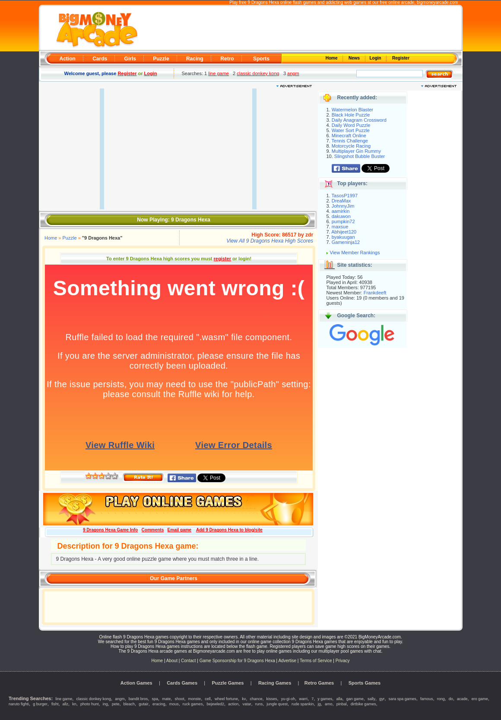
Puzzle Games (228, 682)
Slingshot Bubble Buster (359, 156)
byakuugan (343, 237)
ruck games (193, 704)
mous (174, 704)
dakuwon (341, 216)
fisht (55, 704)
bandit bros (138, 699)
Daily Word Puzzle (351, 125)
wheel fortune (226, 699)
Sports (261, 59)
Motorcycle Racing (351, 145)
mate (166, 699)
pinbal (341, 704)
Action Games (136, 682)
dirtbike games (363, 704)
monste (194, 699)
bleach (129, 704)
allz (66, 704)
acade (462, 699)
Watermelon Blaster (352, 109)
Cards (99, 59)
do (451, 699)
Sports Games (365, 682)
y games (324, 699)
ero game (480, 699)
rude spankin (303, 704)
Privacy (343, 660)
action (233, 704)
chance (256, 699)
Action (68, 59)
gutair (144, 704)
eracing (158, 704)
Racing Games (274, 682)
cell (208, 699)
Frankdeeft (375, 292)
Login (376, 58)
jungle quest (277, 704)
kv (244, 699)
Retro (227, 59)
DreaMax (341, 200)
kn (74, 704)
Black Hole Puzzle (351, 114)
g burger (40, 704)
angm (293, 73)
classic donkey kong (258, 73)
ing (105, 704)
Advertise (287, 660)
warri (303, 699)
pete (116, 704)
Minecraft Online (349, 135)
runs (259, 704)
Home (332, 58)
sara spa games (402, 699)
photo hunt (89, 704)
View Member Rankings (355, 252)
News (354, 58)
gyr (382, 699)
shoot (179, 699)
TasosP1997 (345, 195)
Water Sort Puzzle (351, 130)
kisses (271, 699)
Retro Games (319, 682)
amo (329, 704)
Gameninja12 (346, 242)
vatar (246, 704)
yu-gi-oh (288, 699)
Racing (194, 59)
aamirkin (341, 211)
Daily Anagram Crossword (359, 120)
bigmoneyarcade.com (437, 2)
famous (426, 699)
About (172, 660)
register (222, 258)
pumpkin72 (343, 221)
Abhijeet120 (343, 231)
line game (218, 73)
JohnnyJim (343, 205)
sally (371, 699)
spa (155, 699)
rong (441, 699)
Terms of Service (316, 660)
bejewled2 (216, 704)
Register (400, 58)
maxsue (340, 226)
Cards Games (182, 682)
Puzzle (161, 59)
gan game (355, 699)
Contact (188, 660)
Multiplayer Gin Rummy (356, 151)
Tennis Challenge (350, 140)
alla (339, 699)
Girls (130, 59)
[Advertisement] (299, 28)
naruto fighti (19, 704)
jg (319, 704)
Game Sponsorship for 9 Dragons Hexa (237, 660)
